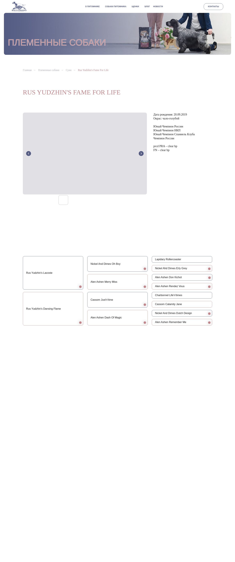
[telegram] (189, 547)
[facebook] (209, 547)
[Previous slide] (28, 153)
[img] (19, 7)
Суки (68, 70)
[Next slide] (141, 153)
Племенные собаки (48, 70)
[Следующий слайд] (227, 440)
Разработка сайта (117, 547)
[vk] (202, 547)
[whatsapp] (196, 547)
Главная (27, 70)
